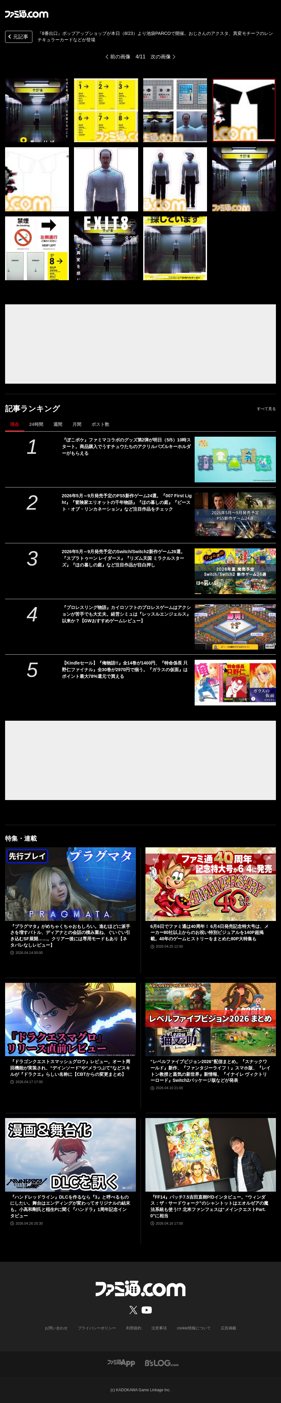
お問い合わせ (56, 1328)
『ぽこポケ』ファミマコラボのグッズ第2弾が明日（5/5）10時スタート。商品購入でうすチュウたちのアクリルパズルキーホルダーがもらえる (126, 446)
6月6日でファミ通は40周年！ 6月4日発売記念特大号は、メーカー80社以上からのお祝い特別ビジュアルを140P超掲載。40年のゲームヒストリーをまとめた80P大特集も (210, 932)
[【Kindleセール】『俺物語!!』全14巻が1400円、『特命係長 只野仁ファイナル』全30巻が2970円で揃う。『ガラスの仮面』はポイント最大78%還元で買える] (235, 682)
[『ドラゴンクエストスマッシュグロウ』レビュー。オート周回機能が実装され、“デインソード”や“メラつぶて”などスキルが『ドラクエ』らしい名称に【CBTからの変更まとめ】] (70, 1019)
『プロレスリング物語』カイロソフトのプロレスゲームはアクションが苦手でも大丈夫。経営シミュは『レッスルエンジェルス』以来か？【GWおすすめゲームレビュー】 (126, 614)
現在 (14, 424)
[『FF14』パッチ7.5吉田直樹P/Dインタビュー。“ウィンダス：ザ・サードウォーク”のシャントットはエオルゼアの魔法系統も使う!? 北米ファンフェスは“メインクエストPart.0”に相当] (210, 1154)
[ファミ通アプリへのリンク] (121, 1362)
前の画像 (120, 56)
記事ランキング (32, 408)
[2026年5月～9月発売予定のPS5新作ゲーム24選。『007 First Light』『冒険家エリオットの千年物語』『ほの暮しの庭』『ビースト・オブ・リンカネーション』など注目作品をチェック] (235, 515)
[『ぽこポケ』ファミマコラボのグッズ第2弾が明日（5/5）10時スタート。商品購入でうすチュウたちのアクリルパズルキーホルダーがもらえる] (235, 459)
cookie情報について (194, 1328)
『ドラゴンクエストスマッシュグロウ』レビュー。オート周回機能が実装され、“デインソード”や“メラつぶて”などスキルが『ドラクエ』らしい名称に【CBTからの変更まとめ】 (70, 1067)
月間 (76, 424)
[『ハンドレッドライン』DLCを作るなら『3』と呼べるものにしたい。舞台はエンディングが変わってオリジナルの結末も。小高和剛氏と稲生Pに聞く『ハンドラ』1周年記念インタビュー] (70, 1154)
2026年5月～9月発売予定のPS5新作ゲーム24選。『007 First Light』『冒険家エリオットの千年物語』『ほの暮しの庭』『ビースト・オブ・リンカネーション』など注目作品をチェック (127, 502)
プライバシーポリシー (97, 1328)
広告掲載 (228, 1328)
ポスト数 (100, 424)
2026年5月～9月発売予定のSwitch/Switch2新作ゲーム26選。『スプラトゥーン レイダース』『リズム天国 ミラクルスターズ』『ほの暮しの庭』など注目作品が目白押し (123, 558)
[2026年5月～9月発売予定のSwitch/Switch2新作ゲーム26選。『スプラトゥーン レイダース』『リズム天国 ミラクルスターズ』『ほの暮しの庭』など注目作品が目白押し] (235, 571)
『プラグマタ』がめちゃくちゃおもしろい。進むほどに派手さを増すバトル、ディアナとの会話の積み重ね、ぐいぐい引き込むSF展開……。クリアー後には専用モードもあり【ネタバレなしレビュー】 (70, 936)
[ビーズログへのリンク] (161, 1362)
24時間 (36, 424)
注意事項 (159, 1328)
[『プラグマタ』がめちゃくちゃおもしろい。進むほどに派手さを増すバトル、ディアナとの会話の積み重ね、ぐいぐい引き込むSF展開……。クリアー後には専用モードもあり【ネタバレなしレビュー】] (70, 884)
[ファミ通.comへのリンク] (26, 14)
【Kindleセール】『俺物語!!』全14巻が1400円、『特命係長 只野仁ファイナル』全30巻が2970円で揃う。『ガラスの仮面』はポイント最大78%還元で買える (125, 669)
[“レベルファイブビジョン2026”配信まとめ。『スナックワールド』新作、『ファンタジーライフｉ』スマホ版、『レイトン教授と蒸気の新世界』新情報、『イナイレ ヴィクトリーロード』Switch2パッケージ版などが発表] (210, 1019)
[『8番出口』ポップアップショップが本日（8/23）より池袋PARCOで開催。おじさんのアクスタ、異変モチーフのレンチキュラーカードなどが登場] (37, 110)
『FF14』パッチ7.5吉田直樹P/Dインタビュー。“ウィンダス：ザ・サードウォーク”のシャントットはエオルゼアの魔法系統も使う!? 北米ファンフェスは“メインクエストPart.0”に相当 (209, 1206)
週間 (57, 424)
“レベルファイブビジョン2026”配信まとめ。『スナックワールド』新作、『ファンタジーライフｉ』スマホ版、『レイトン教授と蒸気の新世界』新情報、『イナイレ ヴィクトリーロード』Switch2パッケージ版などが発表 (211, 1071)
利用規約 (133, 1328)
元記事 (17, 37)
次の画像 (161, 56)
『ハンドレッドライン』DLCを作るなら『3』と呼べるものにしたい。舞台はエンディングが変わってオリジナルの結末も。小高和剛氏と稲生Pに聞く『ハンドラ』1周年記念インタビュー (70, 1206)
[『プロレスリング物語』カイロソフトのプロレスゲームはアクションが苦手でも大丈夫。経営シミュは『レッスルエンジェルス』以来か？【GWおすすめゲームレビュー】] (235, 627)
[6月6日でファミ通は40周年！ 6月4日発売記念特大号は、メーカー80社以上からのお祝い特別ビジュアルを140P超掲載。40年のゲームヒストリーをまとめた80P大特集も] (210, 884)
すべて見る (266, 409)
